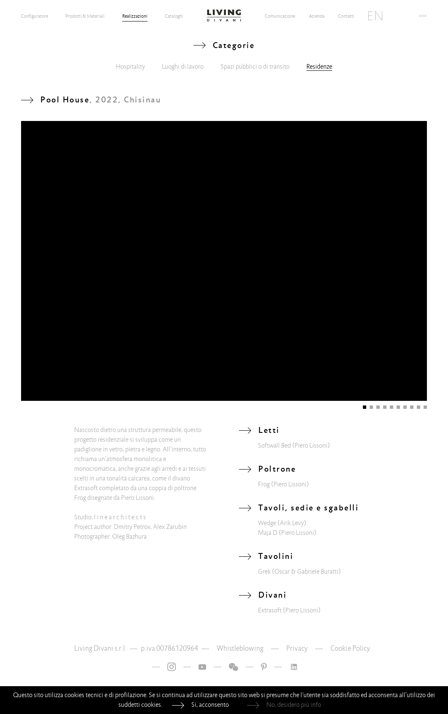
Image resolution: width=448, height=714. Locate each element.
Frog (264, 484)
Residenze (319, 66)
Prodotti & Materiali (85, 16)
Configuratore (34, 16)
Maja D (267, 533)
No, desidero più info (293, 705)
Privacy (297, 648)
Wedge (267, 523)
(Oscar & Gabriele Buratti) (306, 571)
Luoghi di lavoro (183, 66)
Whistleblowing (240, 648)
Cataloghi (174, 16)
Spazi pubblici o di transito (255, 66)
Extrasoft (270, 610)
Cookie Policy (350, 648)
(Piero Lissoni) (311, 445)
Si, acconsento (210, 705)
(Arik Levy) (291, 523)
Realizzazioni (135, 16)
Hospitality (130, 66)
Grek (264, 571)
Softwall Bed (274, 445)
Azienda (317, 16)
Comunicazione (280, 16)
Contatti (346, 16)
